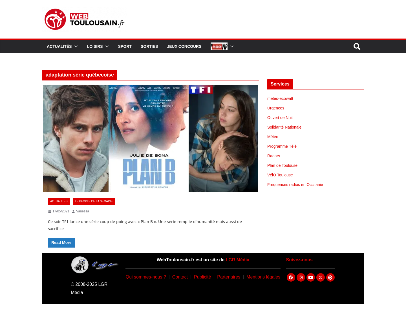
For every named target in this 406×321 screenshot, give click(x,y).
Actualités (59, 46)
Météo (272, 136)
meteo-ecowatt (280, 98)
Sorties (149, 46)
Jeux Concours (184, 46)
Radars (273, 156)
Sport (125, 46)
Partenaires (228, 277)
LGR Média (238, 259)
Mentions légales (263, 277)
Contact (180, 277)
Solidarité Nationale (284, 127)
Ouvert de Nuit (280, 117)
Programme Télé (282, 146)
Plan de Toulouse (282, 165)
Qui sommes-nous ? (146, 277)
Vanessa (82, 211)
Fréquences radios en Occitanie (295, 184)
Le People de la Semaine (94, 201)
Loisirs (95, 46)
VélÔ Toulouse (280, 175)
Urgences (275, 108)
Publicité (202, 277)
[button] (75, 46)
